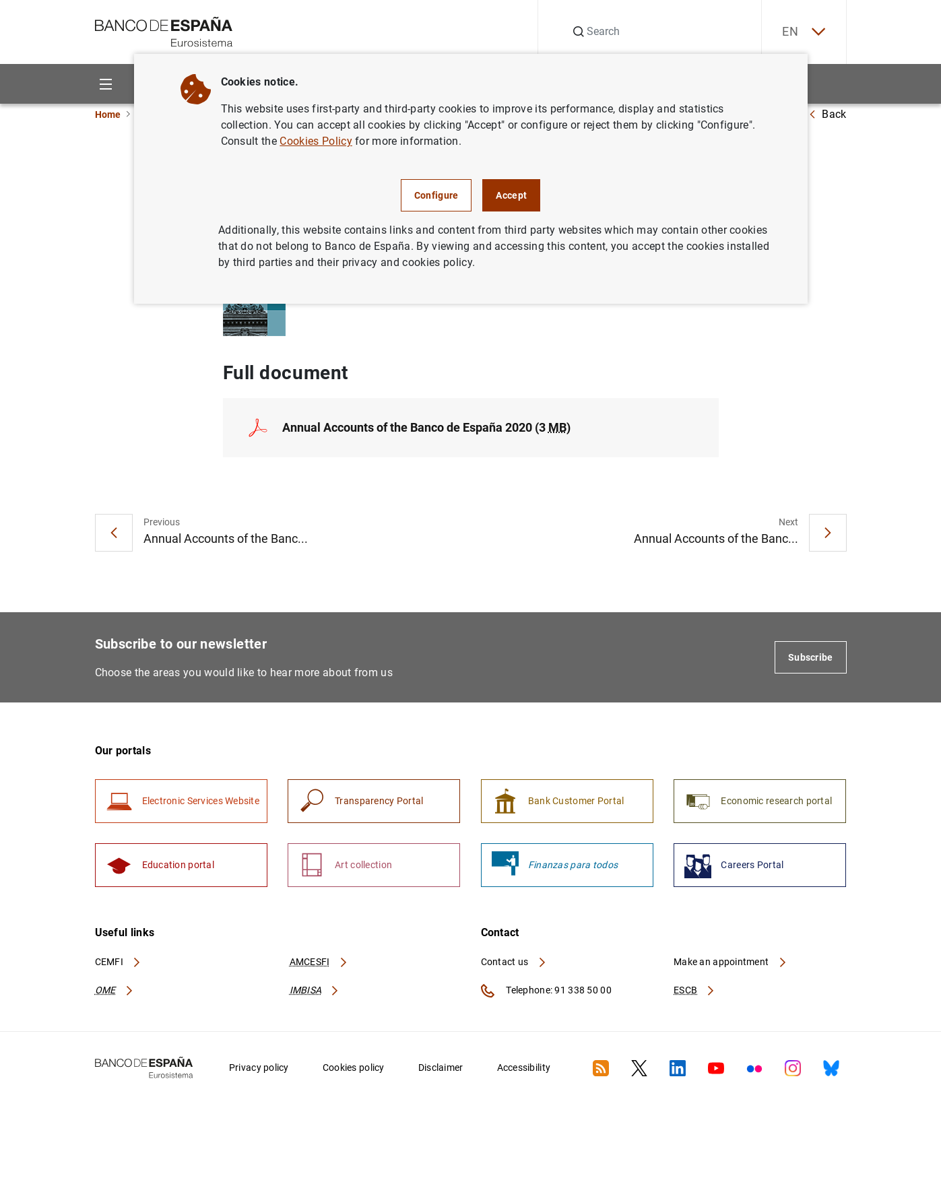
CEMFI (118, 961)
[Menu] (106, 84)
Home (108, 114)
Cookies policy (354, 1067)
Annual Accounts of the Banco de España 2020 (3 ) (426, 427)
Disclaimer (440, 1067)
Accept (511, 195)
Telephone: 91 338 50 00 (546, 990)
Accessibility (524, 1067)
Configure (436, 195)
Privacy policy (259, 1067)
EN (803, 32)
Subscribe (810, 657)
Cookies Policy (316, 141)
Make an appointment (730, 961)
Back (827, 114)
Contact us (514, 961)
